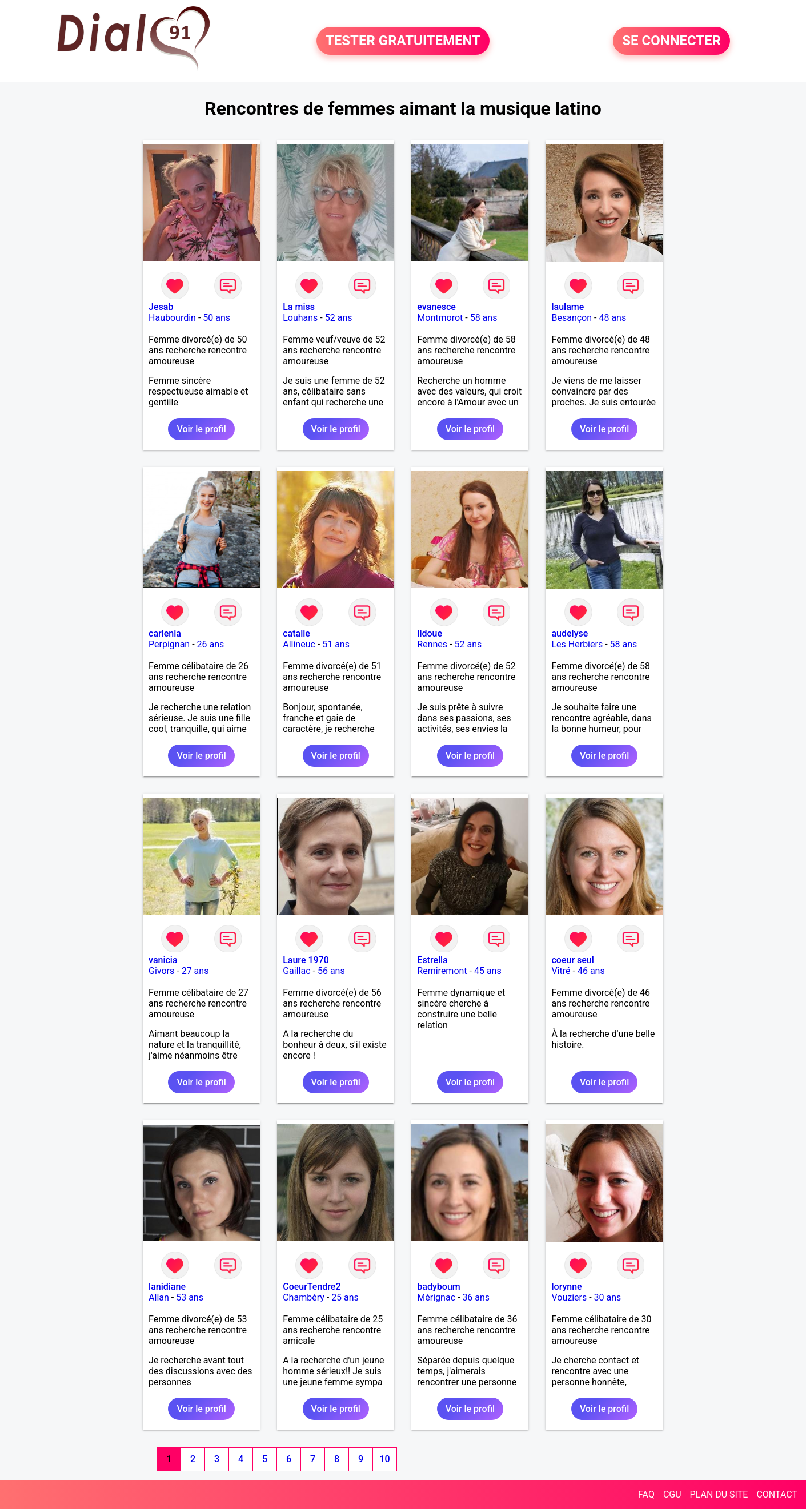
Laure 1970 (306, 960)
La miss (299, 306)
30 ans (607, 1297)
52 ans (338, 317)
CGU (672, 1494)
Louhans (300, 317)
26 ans (210, 644)
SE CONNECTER (671, 41)
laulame (567, 306)
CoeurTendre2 (311, 1286)
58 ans (484, 317)
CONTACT (776, 1494)
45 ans (488, 970)
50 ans (216, 317)
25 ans (345, 1297)
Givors (161, 970)
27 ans (195, 970)
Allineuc (299, 644)
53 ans (189, 1297)
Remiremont (442, 970)
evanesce (436, 306)
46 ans (591, 970)
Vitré (560, 970)
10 (384, 1459)
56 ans (331, 970)
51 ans (336, 644)
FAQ (646, 1494)
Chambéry (303, 1297)
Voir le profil (201, 429)
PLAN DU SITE (719, 1494)
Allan (159, 1297)
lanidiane (167, 1286)
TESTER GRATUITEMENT (403, 41)
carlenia (165, 633)
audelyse (569, 633)
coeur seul (572, 960)
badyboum (438, 1286)
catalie (296, 633)
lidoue (429, 633)
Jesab (161, 306)
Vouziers (569, 1297)
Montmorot (440, 317)
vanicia (163, 960)
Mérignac (436, 1297)
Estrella (432, 960)
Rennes (432, 644)
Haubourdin (172, 317)
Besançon (571, 317)
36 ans (476, 1297)
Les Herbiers (577, 644)
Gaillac (296, 970)
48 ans (612, 317)
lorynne (566, 1286)
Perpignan (169, 644)
